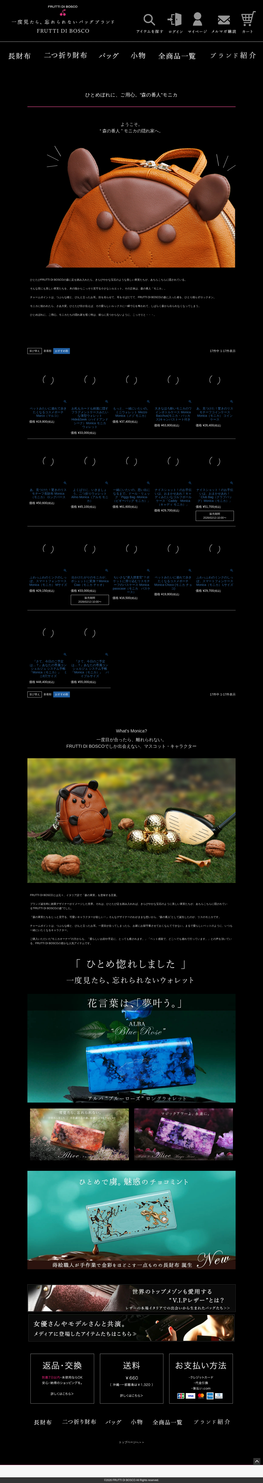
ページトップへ (256, 1461)
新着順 (48, 350)
